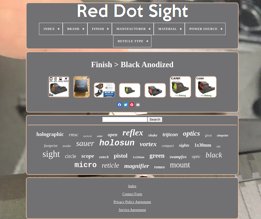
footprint (51, 146)
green (156, 155)
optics (191, 133)
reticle (110, 165)
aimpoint (222, 135)
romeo (159, 167)
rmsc (73, 134)
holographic (50, 134)
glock (208, 135)
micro (85, 165)
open (113, 134)
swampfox (178, 157)
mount (180, 164)
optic (196, 156)
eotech (104, 157)
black (213, 155)
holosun (117, 143)
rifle (218, 146)
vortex (148, 144)
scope (87, 156)
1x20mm (138, 157)
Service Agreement (132, 210)
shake (153, 135)
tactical (87, 135)
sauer (85, 143)
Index (132, 186)
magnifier (136, 166)
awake (66, 146)
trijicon (170, 134)
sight (51, 154)
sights (184, 145)
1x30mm (202, 145)
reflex (133, 132)
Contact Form (132, 194)
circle (70, 156)
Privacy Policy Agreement (132, 202)
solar (100, 135)
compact (168, 146)
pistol (121, 156)
